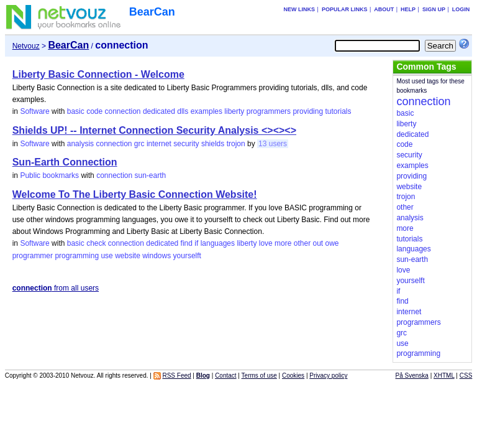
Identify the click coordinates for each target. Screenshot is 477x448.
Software (34, 111)
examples (206, 111)
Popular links (345, 9)
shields (212, 143)
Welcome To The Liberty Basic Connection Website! (134, 194)
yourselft (187, 255)
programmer (32, 255)
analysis (80, 143)
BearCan (152, 12)
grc (139, 143)
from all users (55, 288)
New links (300, 9)
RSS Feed (176, 375)
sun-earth (150, 175)
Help (408, 9)
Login (461, 9)
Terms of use (259, 375)
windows (156, 255)
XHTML (444, 375)
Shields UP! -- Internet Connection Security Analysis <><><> (154, 130)
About (384, 9)
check (96, 243)
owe (332, 243)
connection (123, 111)
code (94, 111)
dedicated (159, 111)
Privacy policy (328, 375)
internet (159, 143)
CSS (466, 375)
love (266, 243)
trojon (236, 143)
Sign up (433, 9)
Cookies (293, 375)
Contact (225, 375)
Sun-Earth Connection (64, 162)
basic (75, 111)
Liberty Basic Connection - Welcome (98, 74)
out (318, 243)
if (196, 243)
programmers (269, 111)
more (283, 243)
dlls (182, 111)
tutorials (338, 111)
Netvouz (26, 46)
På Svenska (412, 375)
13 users (272, 143)
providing (308, 111)
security (186, 143)
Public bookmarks (49, 175)
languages (218, 243)
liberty (234, 111)
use (106, 255)
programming (77, 255)
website (127, 255)
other (302, 243)
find (187, 243)
